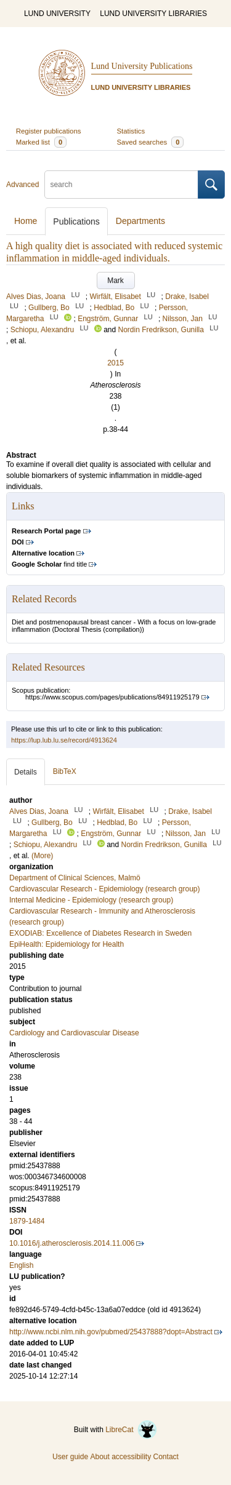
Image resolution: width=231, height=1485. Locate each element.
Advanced (22, 184)
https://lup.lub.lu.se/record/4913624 (64, 740)
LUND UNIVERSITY (57, 13)
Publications (76, 221)
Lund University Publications (142, 66)
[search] (121, 184)
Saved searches (150, 142)
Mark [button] (115, 280)
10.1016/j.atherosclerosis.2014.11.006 (71, 1243)
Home (25, 221)
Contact (166, 1456)
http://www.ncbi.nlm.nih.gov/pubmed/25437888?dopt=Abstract (111, 1332)
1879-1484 (26, 1221)
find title (49, 564)
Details (25, 772)
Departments (140, 221)
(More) (42, 855)
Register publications (48, 131)
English (21, 1265)
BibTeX (64, 771)
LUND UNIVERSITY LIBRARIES (153, 13)
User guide (70, 1456)
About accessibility (120, 1456)
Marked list (41, 142)
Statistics (131, 131)
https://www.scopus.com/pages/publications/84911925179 (112, 697)
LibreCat (131, 1429)
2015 (115, 363)
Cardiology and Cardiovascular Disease (74, 1033)
